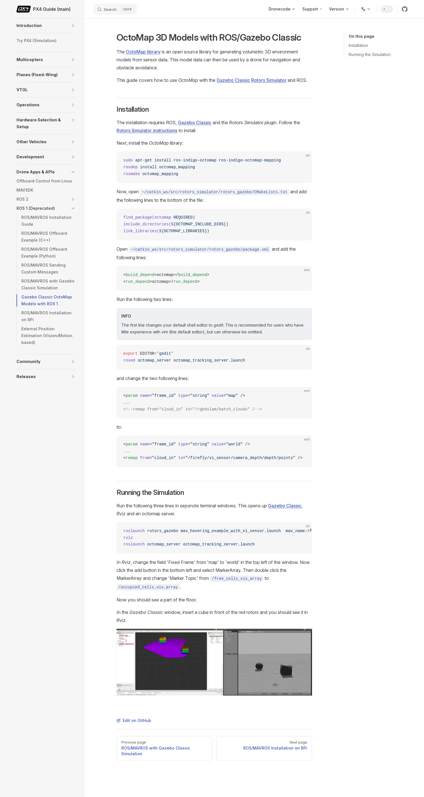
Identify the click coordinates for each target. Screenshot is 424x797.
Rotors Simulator (268, 80)
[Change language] (366, 9)
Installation (358, 45)
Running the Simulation (370, 54)
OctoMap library (143, 52)
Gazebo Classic (233, 80)
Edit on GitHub (134, 720)
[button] (73, 25)
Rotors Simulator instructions (147, 130)
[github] (405, 9)
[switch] (386, 9)
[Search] (115, 9)
